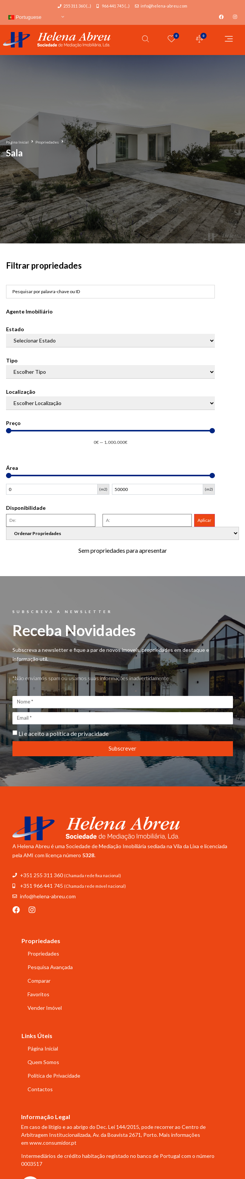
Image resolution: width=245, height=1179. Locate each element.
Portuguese (24, 17)
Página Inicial (17, 142)
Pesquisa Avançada (50, 967)
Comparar (39, 980)
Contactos (40, 1089)
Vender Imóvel (45, 1008)
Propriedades (47, 142)
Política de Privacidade (54, 1075)
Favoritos (38, 994)
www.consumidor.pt (53, 1142)
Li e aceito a (63, 733)
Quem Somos (43, 1062)
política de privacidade (79, 733)
